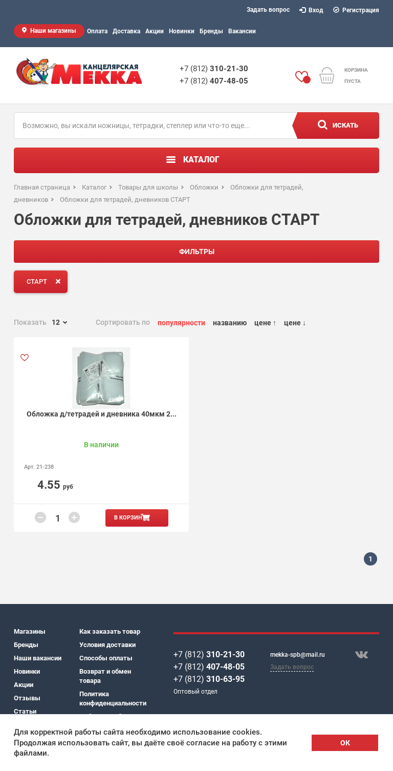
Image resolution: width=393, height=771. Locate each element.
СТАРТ (46, 281)
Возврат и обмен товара (105, 676)
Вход (311, 10)
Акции (154, 31)
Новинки (181, 31)
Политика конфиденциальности (112, 698)
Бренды (211, 31)
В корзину (130, 517)
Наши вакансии (37, 658)
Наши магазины (53, 30)
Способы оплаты (106, 658)
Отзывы (27, 698)
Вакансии (242, 31)
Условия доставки (107, 645)
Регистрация (356, 10)
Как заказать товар (109, 631)
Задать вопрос (268, 9)
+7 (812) (214, 68)
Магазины (30, 631)
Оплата (97, 31)
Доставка (126, 31)
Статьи (25, 711)
